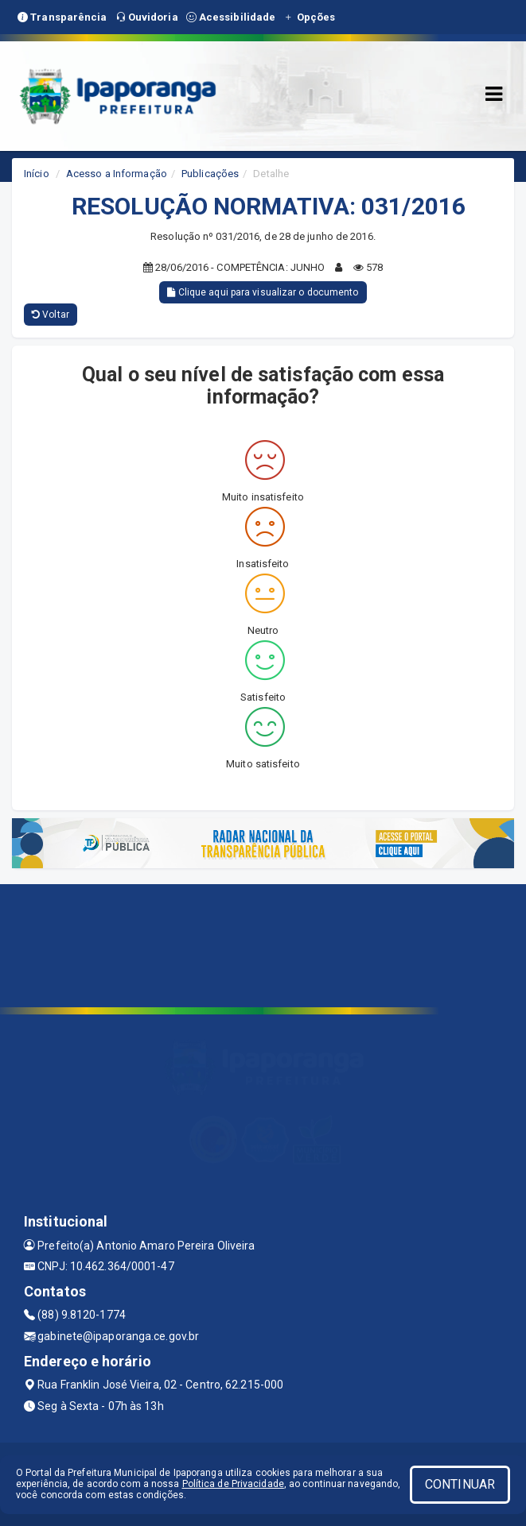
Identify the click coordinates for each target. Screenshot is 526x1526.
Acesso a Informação (116, 174)
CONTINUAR (460, 1484)
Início (36, 174)
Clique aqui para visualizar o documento (262, 292)
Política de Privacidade (233, 1483)
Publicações (210, 174)
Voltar (50, 314)
